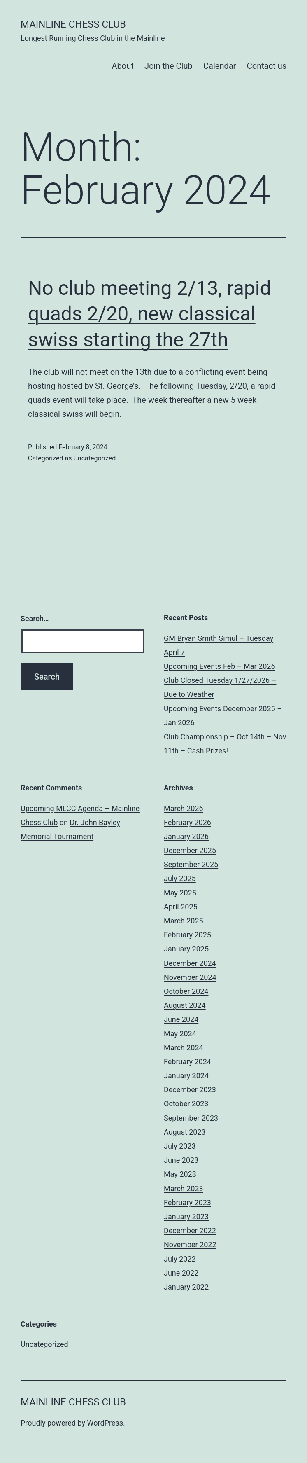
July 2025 (180, 878)
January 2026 (186, 836)
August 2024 (185, 1005)
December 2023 (190, 1089)
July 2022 (180, 1259)
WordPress (105, 1423)
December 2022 (190, 1230)
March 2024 (183, 1047)
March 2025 (183, 920)
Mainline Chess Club (73, 24)
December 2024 (190, 963)
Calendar (219, 66)
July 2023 (180, 1146)
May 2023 (180, 1174)
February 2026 (187, 822)
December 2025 (190, 850)
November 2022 (190, 1244)
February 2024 (187, 1061)
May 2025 (180, 892)
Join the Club (168, 66)
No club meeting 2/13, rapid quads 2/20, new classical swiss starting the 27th (149, 313)
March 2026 (183, 808)
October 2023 (186, 1103)
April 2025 (181, 906)
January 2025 (186, 948)
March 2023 (183, 1188)
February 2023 (187, 1202)
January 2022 (186, 1287)
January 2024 (186, 1075)
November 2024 (190, 977)
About (122, 66)
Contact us (266, 66)
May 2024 (180, 1033)
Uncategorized (94, 458)
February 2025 (187, 934)
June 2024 (181, 1019)
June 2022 (181, 1273)
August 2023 (185, 1132)
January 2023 (186, 1216)
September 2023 (191, 1118)
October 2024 (186, 991)
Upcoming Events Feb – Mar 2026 (219, 666)
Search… (35, 618)
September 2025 (191, 864)
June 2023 (181, 1160)
